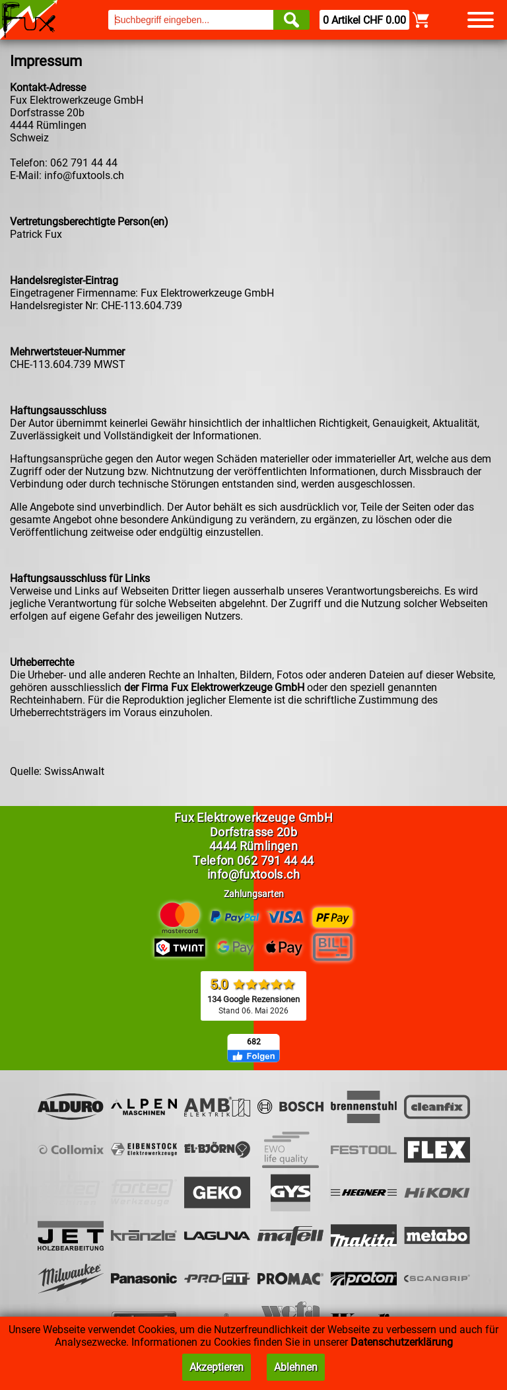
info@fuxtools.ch (84, 175)
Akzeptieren (216, 1367)
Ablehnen (296, 1367)
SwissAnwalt (74, 771)
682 (254, 1041)
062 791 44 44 (275, 860)
